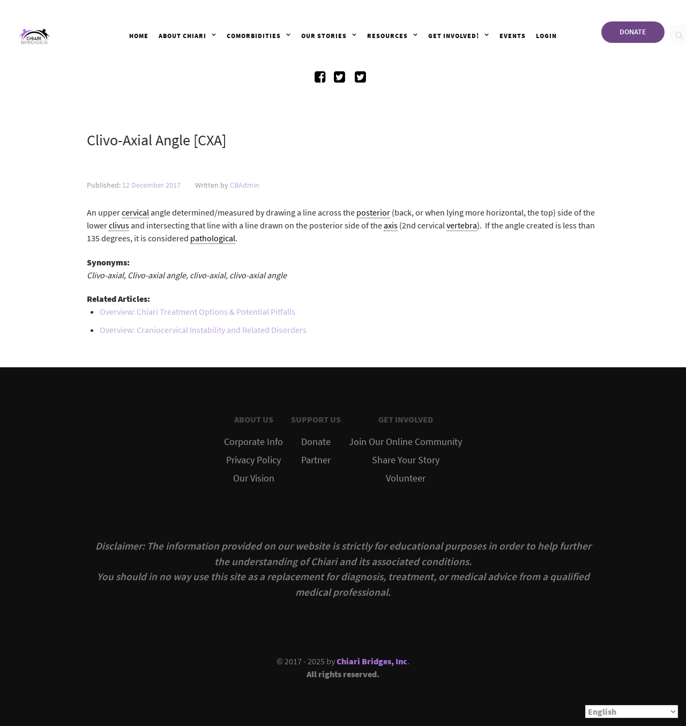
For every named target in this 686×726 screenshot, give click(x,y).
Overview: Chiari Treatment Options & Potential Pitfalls (197, 311)
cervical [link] (135, 212)
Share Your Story (405, 460)
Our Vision (253, 478)
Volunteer (406, 478)
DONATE (633, 31)
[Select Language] (631, 711)
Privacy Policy (253, 460)
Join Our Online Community (405, 442)
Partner (316, 460)
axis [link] (391, 225)
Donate (316, 442)
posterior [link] (373, 212)
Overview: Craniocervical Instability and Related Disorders (203, 329)
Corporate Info (253, 442)
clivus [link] (119, 225)
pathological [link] (212, 238)
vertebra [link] (461, 225)
